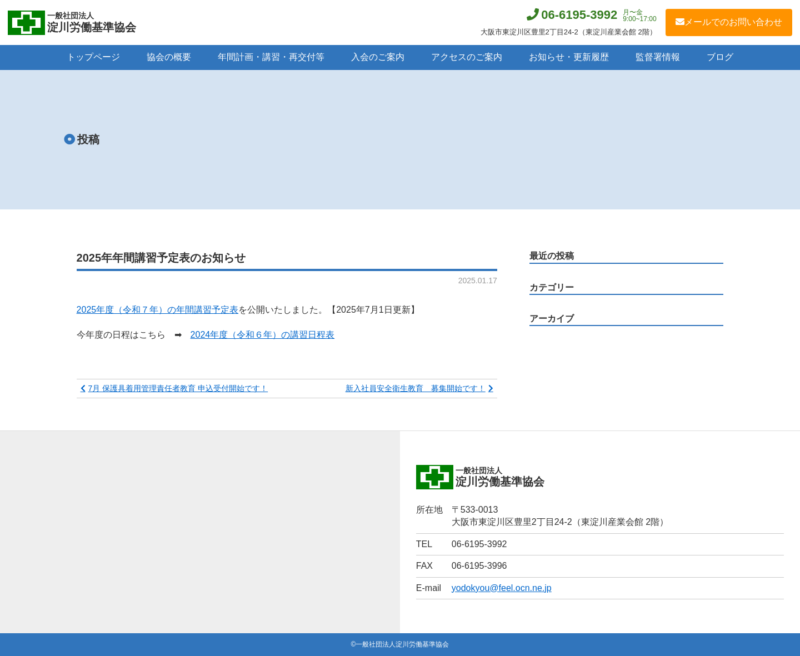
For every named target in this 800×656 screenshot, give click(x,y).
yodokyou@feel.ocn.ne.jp (502, 588)
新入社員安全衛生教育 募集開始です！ (416, 388)
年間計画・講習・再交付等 (271, 57)
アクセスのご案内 (466, 57)
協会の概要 (169, 57)
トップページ (93, 57)
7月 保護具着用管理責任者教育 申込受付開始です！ (178, 388)
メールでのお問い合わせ (729, 22)
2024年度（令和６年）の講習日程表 (263, 334)
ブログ (720, 57)
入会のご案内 (377, 57)
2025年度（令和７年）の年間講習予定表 (158, 309)
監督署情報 (658, 57)
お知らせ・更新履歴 (569, 57)
